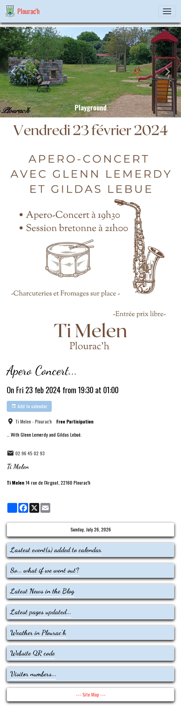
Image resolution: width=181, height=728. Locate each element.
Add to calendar (29, 406)
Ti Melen (18, 467)
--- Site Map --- (91, 694)
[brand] (23, 11)
